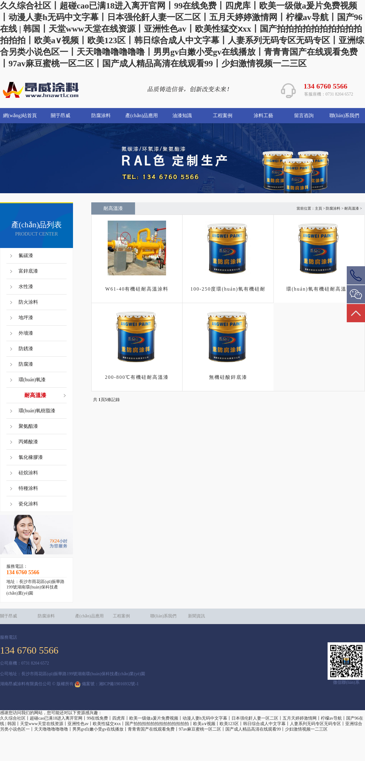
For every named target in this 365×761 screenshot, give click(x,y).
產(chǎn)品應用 (141, 115)
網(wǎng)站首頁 (20, 115)
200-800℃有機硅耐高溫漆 (137, 377)
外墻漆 (26, 333)
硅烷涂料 (28, 472)
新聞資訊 (196, 616)
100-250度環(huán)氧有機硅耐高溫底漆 (228, 290)
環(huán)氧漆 (32, 379)
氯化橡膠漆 (31, 457)
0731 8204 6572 (35, 663)
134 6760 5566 (325, 86)
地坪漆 (26, 317)
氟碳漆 (26, 255)
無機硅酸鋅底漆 (228, 377)
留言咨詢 (304, 115)
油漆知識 (182, 115)
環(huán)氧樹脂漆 (37, 410)
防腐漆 (26, 364)
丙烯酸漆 (28, 441)
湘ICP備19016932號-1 (119, 684)
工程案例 (222, 115)
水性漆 (26, 286)
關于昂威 (60, 115)
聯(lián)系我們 (344, 115)
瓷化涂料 (28, 503)
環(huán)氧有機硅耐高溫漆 (319, 288)
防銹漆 (26, 348)
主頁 (318, 208)
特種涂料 (28, 488)
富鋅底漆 (28, 271)
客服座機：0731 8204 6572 (328, 94)
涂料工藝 (263, 115)
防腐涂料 (101, 115)
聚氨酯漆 (28, 426)
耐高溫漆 (35, 395)
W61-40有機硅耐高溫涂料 (137, 288)
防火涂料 (28, 302)
